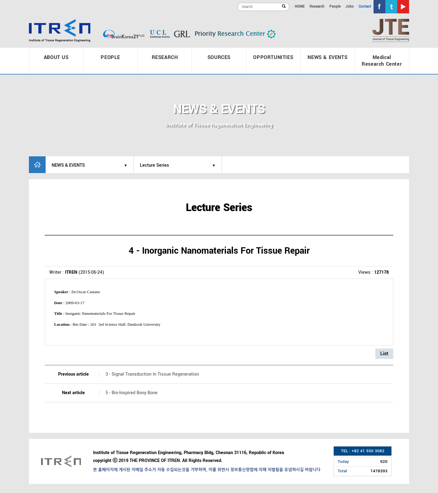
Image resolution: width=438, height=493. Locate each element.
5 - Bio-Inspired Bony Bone (132, 393)
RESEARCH (165, 57)
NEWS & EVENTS (327, 57)
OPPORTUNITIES (273, 57)
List (384, 353)
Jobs (350, 6)
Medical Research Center (382, 61)
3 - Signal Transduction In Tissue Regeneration (152, 374)
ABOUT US (56, 57)
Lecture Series (154, 165)
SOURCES (219, 57)
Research (317, 6)
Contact (365, 6)
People (335, 6)
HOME (300, 6)
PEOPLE (110, 57)
